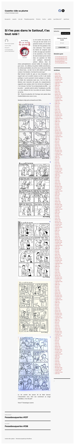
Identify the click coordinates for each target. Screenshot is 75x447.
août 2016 (57, 246)
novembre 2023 (58, 115)
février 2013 (57, 310)
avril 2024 (57, 108)
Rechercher (56, 31)
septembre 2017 (58, 227)
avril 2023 (57, 126)
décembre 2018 (58, 204)
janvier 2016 (58, 257)
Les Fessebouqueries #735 (61, 57)
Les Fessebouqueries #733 (61, 60)
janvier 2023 (58, 130)
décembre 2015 (58, 259)
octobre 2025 (58, 80)
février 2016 (58, 256)
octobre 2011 (58, 334)
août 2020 (57, 174)
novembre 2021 (58, 151)
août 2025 (57, 83)
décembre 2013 (58, 295)
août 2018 (57, 210)
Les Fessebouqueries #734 (61, 58)
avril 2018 (57, 216)
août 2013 (57, 301)
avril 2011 (57, 343)
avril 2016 (57, 253)
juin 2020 (57, 177)
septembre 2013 (58, 299)
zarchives (66, 19)
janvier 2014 (58, 293)
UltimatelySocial (49, 446)
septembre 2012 (58, 317)
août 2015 (57, 265)
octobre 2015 (58, 262)
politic (49, 19)
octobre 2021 (58, 153)
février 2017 (57, 237)
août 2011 (57, 337)
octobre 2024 (58, 99)
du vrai (20, 19)
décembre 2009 (58, 367)
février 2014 (57, 292)
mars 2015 (57, 272)
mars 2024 (57, 109)
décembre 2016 (58, 240)
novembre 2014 (58, 278)
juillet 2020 (57, 176)
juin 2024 (57, 105)
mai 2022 (57, 142)
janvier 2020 (58, 185)
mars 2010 (57, 363)
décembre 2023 (58, 114)
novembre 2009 (58, 369)
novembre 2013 (58, 296)
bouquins (7, 19)
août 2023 (57, 120)
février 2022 (58, 147)
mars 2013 (57, 308)
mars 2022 (57, 145)
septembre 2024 (58, 100)
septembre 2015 (58, 263)
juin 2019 (57, 195)
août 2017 (57, 228)
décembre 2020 (58, 168)
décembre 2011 (58, 331)
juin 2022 (57, 141)
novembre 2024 (58, 97)
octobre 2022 (58, 135)
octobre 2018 (58, 207)
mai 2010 (57, 360)
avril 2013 (57, 307)
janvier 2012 (58, 329)
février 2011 (57, 346)
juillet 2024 (57, 103)
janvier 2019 (58, 203)
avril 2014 (57, 289)
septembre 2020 (58, 173)
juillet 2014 (57, 284)
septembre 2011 (58, 336)
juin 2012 (57, 322)
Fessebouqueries (29, 19)
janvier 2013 (58, 311)
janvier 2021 (58, 166)
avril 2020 (57, 180)
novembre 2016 (58, 242)
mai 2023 (57, 124)
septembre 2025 (58, 82)
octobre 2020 (58, 171)
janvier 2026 (58, 76)
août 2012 (57, 319)
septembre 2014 (58, 281)
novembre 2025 (58, 79)
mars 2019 (57, 200)
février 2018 (57, 219)
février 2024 (58, 111)
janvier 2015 (58, 275)
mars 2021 (57, 163)
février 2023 (58, 129)
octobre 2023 (58, 117)
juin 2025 (57, 86)
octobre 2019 (58, 189)
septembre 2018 (58, 209)
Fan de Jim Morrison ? (60, 61)
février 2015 (57, 274)
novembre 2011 (58, 333)
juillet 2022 (57, 139)
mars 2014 (57, 290)
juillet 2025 (57, 85)
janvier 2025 (58, 94)
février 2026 (58, 74)
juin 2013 (57, 304)
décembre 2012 (58, 313)
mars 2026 (57, 73)
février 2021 (57, 165)
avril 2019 (57, 198)
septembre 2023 (58, 118)
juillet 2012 (57, 320)
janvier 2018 (58, 221)
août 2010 (57, 355)
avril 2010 (57, 361)
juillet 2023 (57, 121)
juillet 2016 (57, 248)
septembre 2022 (58, 136)
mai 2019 (57, 197)
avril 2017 (57, 234)
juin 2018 (57, 213)
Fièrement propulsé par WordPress (24, 438)
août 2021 (57, 156)
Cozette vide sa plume (16, 11)
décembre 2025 (58, 77)
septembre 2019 (58, 191)
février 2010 (57, 364)
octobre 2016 (58, 243)
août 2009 (57, 373)
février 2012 (57, 328)
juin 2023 (57, 123)
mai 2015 (57, 269)
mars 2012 (57, 326)
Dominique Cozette (9, 43)
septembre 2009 (59, 372)
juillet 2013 (57, 302)
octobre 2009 (58, 370)
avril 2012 (57, 325)
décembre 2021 (58, 150)
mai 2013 (57, 305)
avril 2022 (57, 144)
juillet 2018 (57, 212)
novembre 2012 (58, 314)
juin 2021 (57, 159)
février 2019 (58, 201)
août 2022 (57, 138)
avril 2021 (57, 162)
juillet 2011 (57, 339)
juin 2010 (57, 358)
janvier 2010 (58, 366)
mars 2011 (57, 345)
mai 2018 (57, 215)
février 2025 (58, 93)
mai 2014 (57, 287)
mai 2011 (57, 342)
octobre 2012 (58, 316)
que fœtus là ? (57, 19)
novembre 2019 (58, 188)
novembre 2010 (58, 351)
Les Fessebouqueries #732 (61, 63)
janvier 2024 (58, 112)
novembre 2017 (58, 224)
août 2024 (57, 102)
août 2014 (57, 283)
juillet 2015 (57, 266)
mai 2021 (57, 160)
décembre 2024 (58, 96)
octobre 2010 (58, 352)
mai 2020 (57, 179)
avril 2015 (57, 271)
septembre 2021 (58, 154)
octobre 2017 (58, 225)
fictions (38, 19)
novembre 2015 (58, 260)
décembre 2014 (58, 277)
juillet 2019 (57, 194)
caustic (14, 19)
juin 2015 (57, 268)
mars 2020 (57, 182)
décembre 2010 (58, 349)
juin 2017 (57, 231)
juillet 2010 (57, 357)
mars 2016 (57, 254)
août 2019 (57, 192)
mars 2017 (57, 236)
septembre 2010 (58, 354)
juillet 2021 (57, 157)
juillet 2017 (57, 230)
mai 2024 (57, 106)
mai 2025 (57, 88)
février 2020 (58, 183)
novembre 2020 (58, 169)
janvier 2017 (58, 239)
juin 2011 (57, 340)
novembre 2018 (58, 206)
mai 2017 (57, 233)
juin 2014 (57, 286)
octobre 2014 (58, 280)
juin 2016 (57, 249)
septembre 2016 (58, 245)
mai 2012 (57, 323)
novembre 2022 (58, 133)
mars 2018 (57, 218)
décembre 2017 (58, 222)
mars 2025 (57, 91)
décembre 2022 (58, 132)
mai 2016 (57, 251)
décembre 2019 (58, 186)
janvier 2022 (58, 148)
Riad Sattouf (11, 51)
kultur (44, 19)
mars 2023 (57, 127)
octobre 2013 (58, 298)
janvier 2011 (57, 348)
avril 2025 (57, 89)
